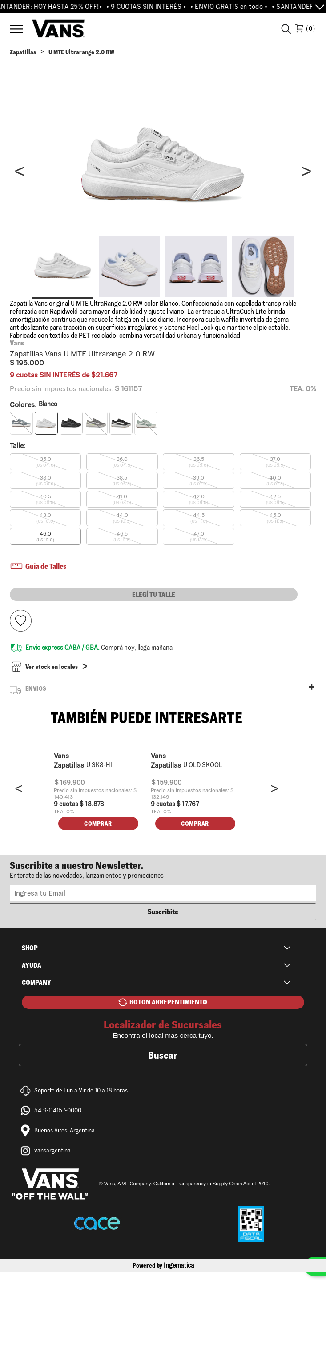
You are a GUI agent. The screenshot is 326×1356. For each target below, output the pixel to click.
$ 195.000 (27, 363)
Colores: (33, 404)
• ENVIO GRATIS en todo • (233, 7)
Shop (30, 1032)
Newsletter (163, 954)
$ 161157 (128, 388)
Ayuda (31, 1049)
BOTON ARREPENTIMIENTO (168, 1086)
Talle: (17, 445)
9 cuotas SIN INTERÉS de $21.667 (63, 375)
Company (36, 1067)
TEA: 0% (303, 388)
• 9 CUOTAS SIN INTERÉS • (151, 7)
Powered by (163, 1350)
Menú (16, 29)
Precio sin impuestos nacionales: (61, 388)
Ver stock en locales (51, 668)
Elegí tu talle (153, 594)
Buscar (162, 1139)
